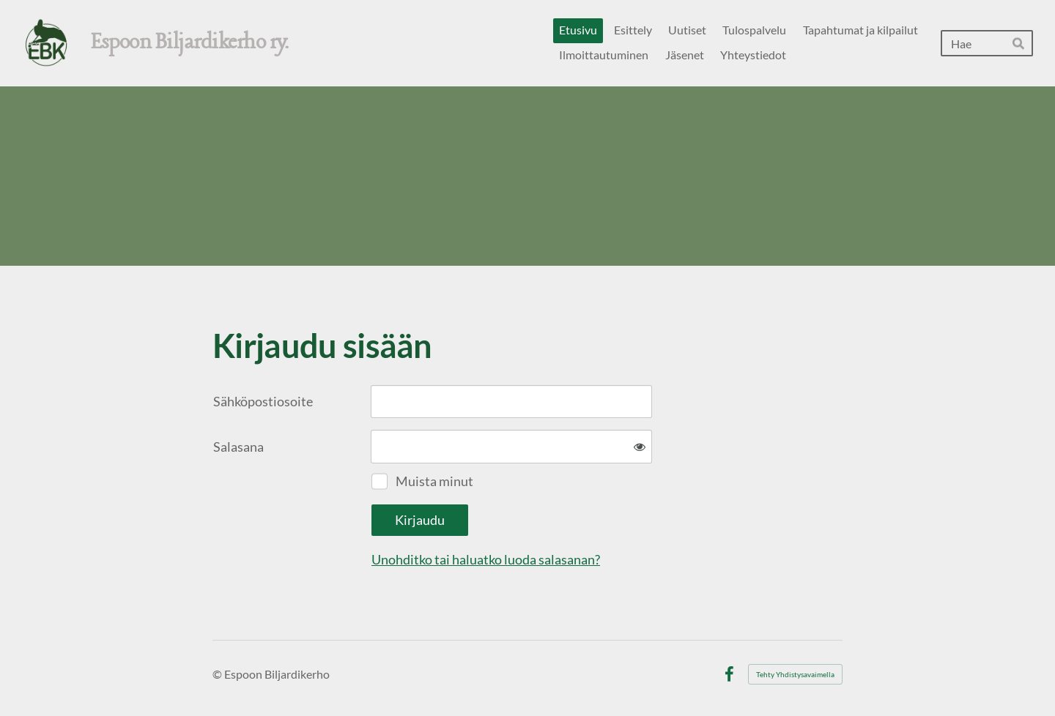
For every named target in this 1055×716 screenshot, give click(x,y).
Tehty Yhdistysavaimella (795, 674)
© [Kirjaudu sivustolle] (218, 674)
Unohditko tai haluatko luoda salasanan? (485, 559)
